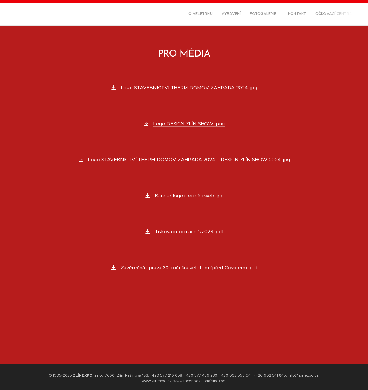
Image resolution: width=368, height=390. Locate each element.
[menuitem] (315, 14)
